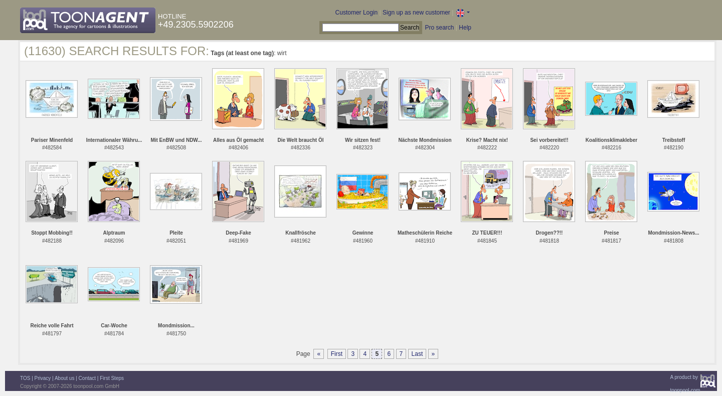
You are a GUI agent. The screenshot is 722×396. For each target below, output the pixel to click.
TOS (25, 378)
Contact (87, 378)
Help (465, 27)
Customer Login (356, 12)
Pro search (439, 27)
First (336, 353)
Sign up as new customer (416, 12)
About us (64, 378)
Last (417, 353)
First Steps (112, 378)
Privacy (43, 378)
